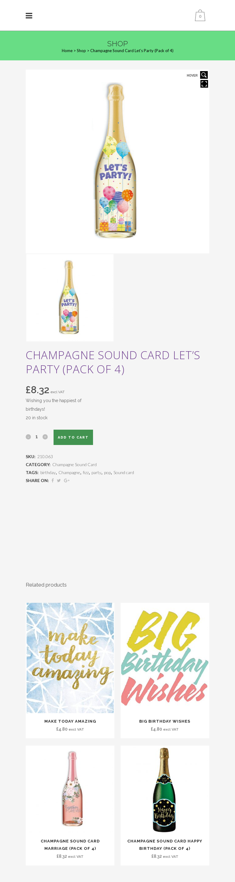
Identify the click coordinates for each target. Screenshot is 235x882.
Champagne (69, 472)
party (96, 472)
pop (107, 472)
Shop (81, 50)
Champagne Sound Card (74, 464)
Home (67, 50)
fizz (86, 472)
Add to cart (73, 437)
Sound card (124, 472)
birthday (48, 472)
